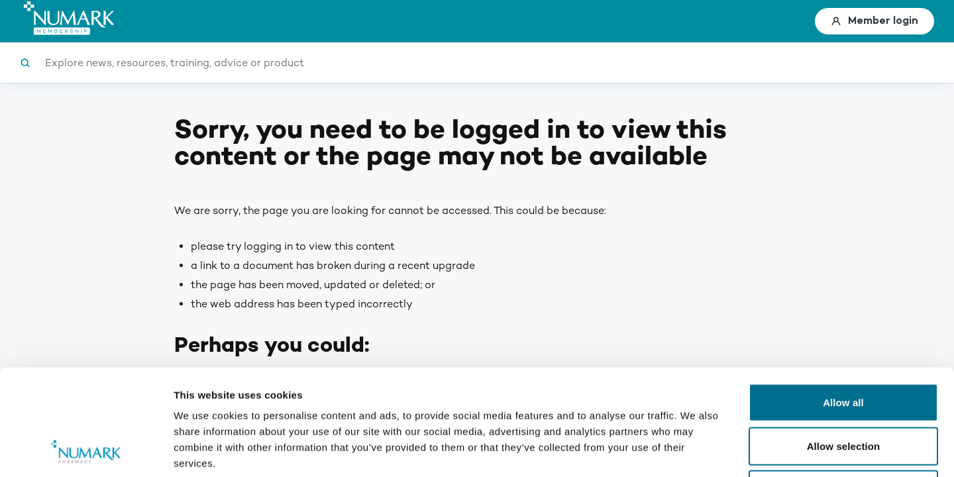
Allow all (843, 303)
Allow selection (843, 346)
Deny (843, 390)
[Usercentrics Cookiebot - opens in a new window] (86, 451)
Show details (695, 450)
